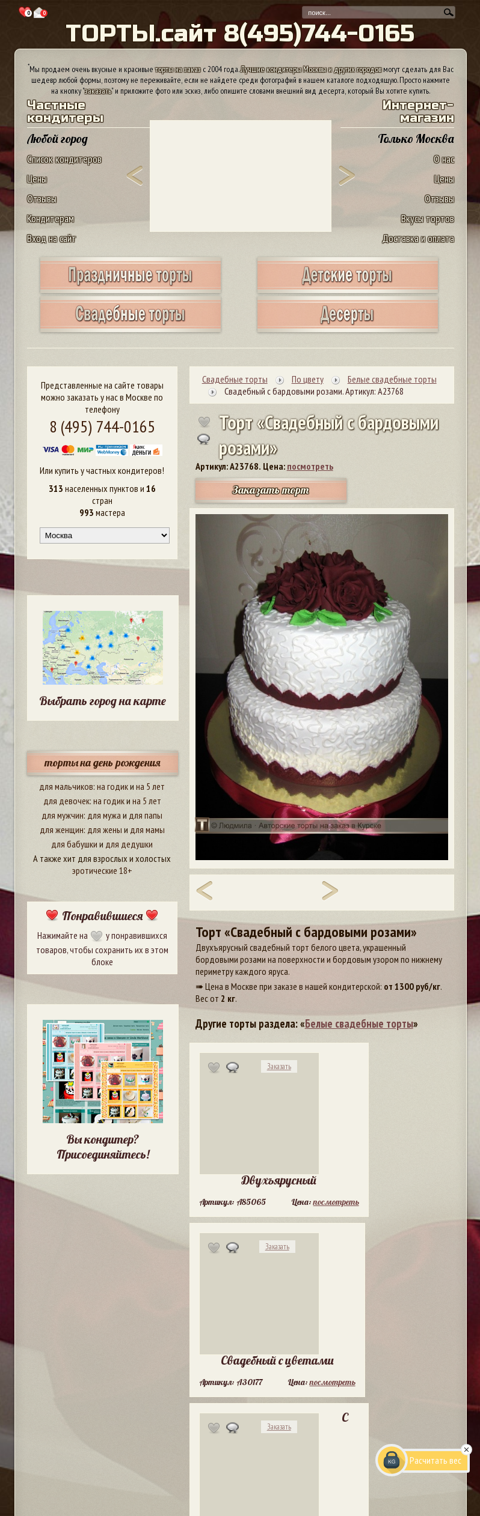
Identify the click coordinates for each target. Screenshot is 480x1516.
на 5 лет (150, 786)
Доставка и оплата (418, 238)
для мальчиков (66, 786)
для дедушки (129, 844)
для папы (145, 815)
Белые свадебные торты (359, 1023)
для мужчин (63, 815)
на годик (112, 786)
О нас (444, 159)
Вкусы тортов (427, 218)
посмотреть (310, 466)
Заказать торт (271, 490)
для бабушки (74, 844)
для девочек (66, 801)
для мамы (147, 829)
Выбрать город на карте (102, 700)
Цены (37, 179)
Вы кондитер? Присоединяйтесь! (103, 1147)
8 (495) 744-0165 (102, 426)
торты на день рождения (103, 762)
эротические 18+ (102, 870)
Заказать (279, 1066)
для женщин (62, 829)
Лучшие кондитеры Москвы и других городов (311, 69)
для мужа (104, 815)
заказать (98, 90)
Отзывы (42, 198)
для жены (104, 829)
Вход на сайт (51, 238)
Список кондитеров (64, 159)
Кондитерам (50, 218)
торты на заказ (178, 69)
